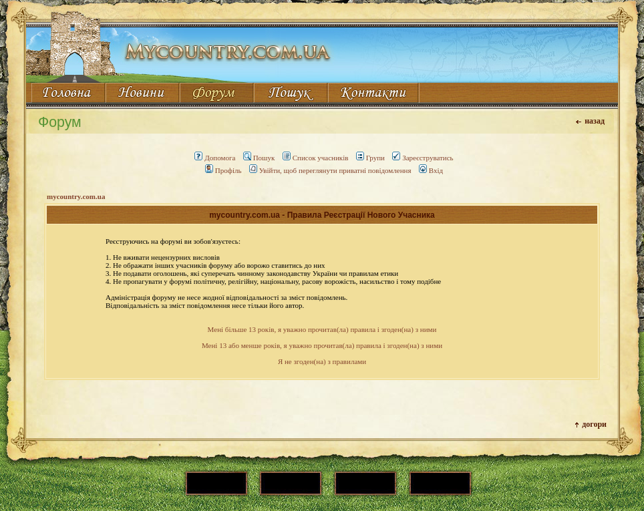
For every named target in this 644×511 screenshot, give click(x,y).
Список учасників (316, 158)
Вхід (431, 170)
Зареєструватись (422, 158)
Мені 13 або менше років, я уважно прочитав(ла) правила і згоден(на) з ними (322, 345)
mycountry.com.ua (76, 196)
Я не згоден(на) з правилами (322, 361)
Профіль (223, 170)
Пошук (259, 158)
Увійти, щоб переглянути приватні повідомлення (330, 170)
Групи (370, 158)
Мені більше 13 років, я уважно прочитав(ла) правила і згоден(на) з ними (322, 329)
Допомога (214, 158)
